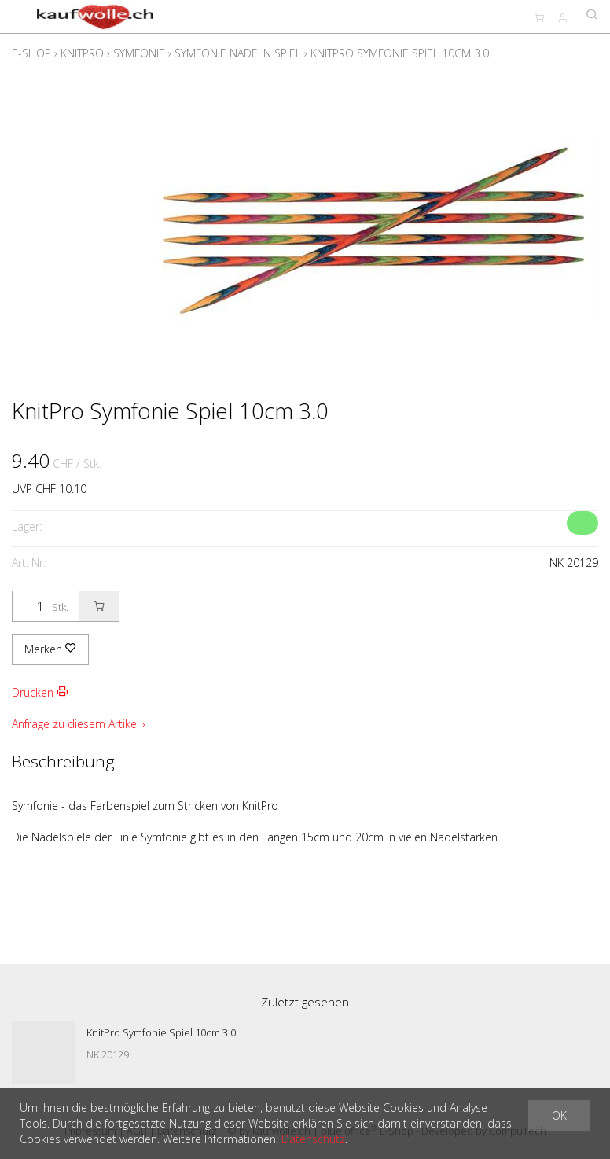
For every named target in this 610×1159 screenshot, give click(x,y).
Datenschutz (313, 1138)
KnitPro (82, 53)
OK (559, 1115)
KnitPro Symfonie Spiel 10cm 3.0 (400, 53)
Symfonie (139, 53)
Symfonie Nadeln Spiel (238, 53)
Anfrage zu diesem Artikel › (78, 723)
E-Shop (31, 53)
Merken (50, 649)
